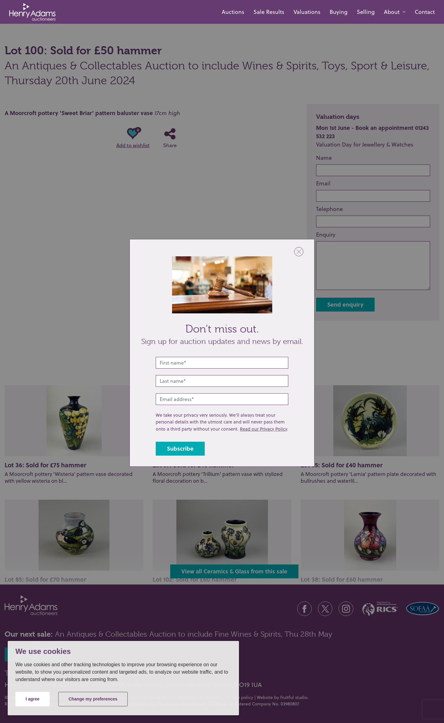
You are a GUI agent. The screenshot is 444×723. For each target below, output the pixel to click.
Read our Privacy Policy (263, 429)
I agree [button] (32, 698)
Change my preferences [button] (92, 698)
